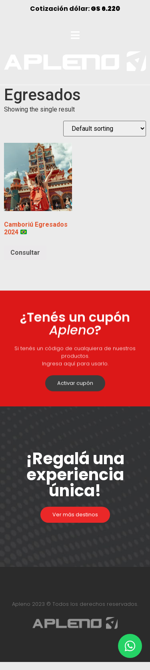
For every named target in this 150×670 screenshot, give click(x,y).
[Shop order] (104, 128)
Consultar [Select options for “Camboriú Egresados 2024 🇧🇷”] (25, 252)
